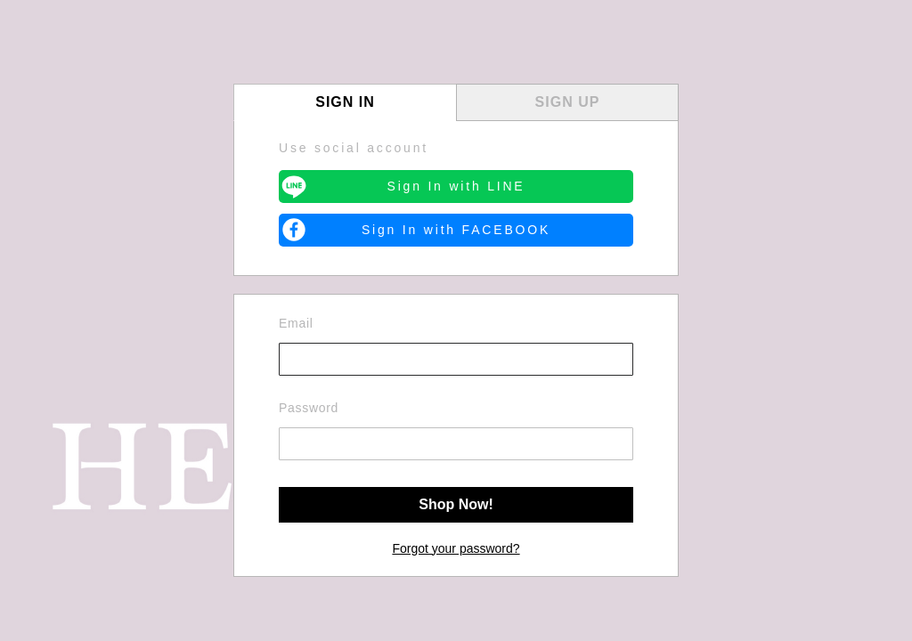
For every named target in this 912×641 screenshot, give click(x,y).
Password (308, 408)
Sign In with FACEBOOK (456, 230)
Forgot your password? (455, 548)
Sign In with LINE (456, 186)
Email (296, 323)
